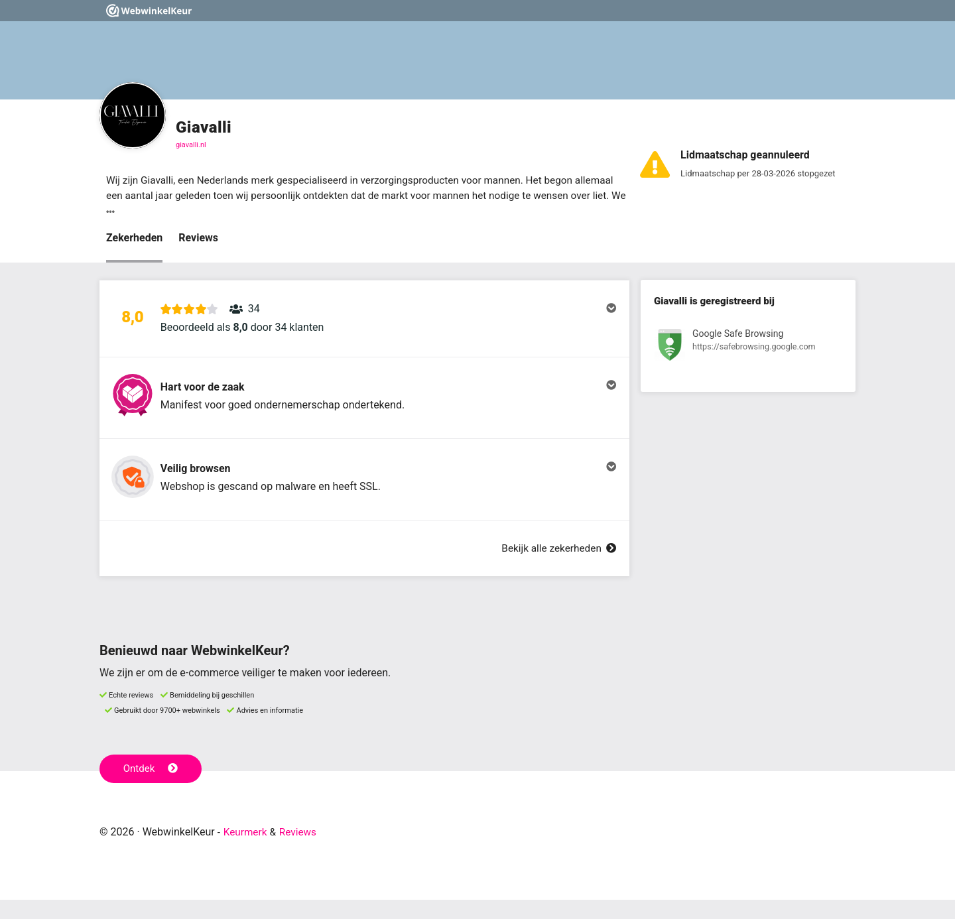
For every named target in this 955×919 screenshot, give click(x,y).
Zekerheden (134, 239)
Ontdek (151, 788)
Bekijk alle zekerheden (556, 567)
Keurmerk (246, 851)
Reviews (198, 239)
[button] (364, 323)
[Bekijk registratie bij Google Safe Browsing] (748, 348)
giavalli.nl (191, 145)
